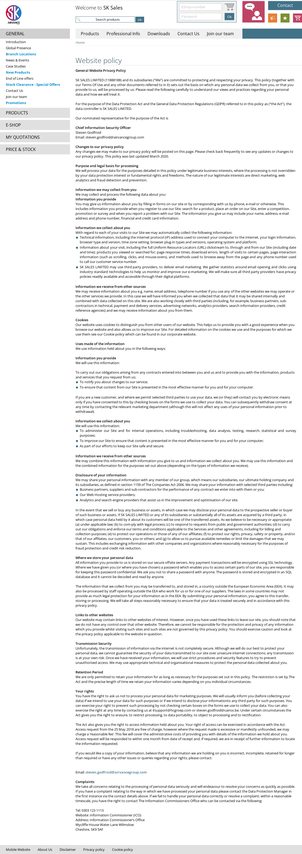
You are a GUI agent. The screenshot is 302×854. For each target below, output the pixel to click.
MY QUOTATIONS (23, 137)
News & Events (17, 60)
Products (90, 34)
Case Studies (16, 66)
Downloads (159, 34)
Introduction (16, 41)
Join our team (16, 96)
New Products (18, 72)
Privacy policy (94, 849)
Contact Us (14, 90)
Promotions (16, 102)
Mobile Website (18, 849)
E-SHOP (13, 125)
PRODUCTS (17, 113)
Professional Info (123, 34)
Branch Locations (21, 54)
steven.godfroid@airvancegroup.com (116, 772)
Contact (285, 5)
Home (80, 42)
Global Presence (18, 48)
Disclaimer (68, 849)
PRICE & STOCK (21, 149)
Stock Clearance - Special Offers (33, 84)
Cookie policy (122, 849)
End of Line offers (19, 78)
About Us (45, 849)
